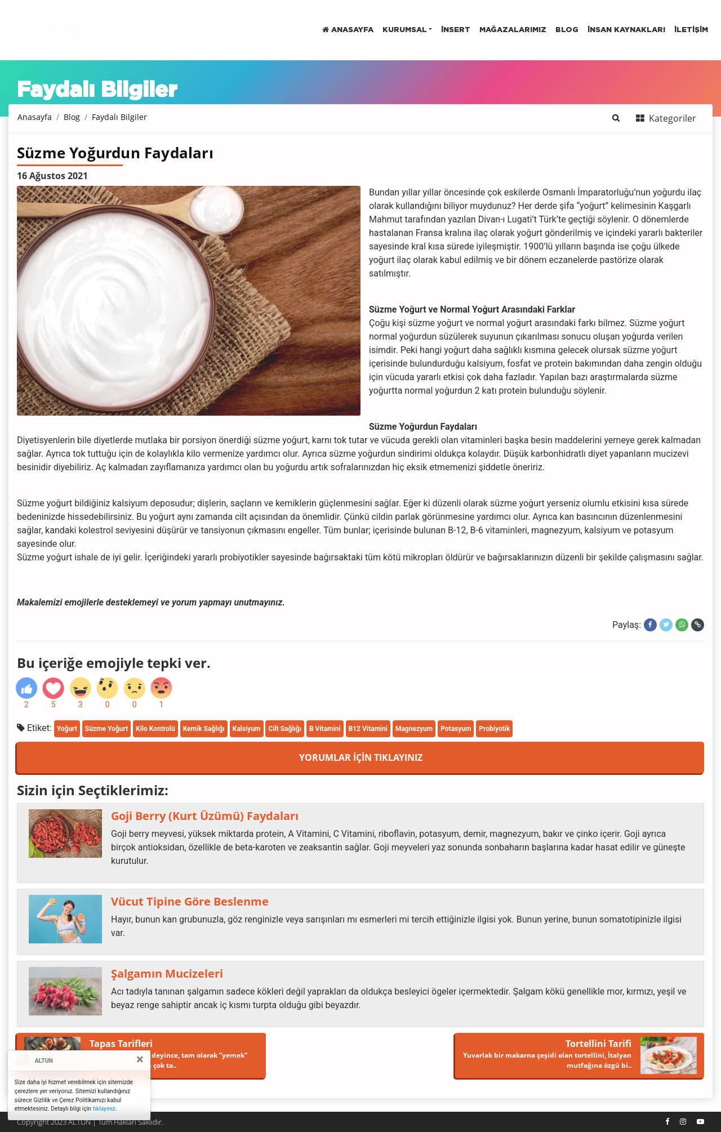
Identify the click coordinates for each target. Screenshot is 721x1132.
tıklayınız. (105, 1108)
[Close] (140, 1059)
